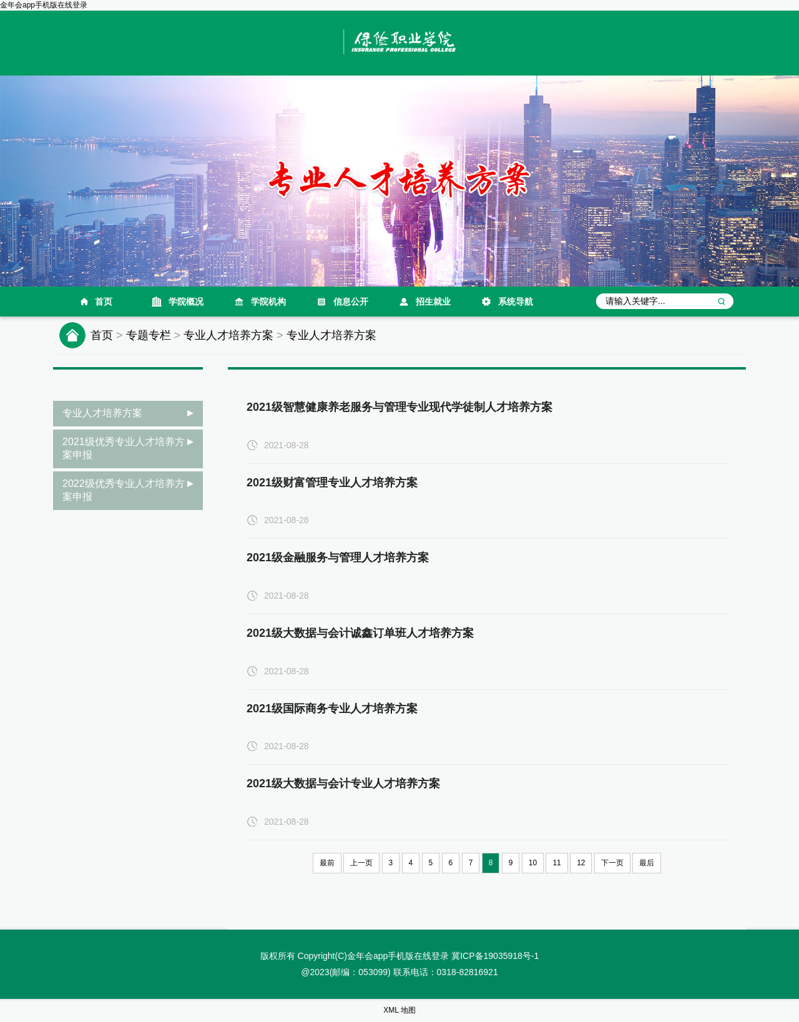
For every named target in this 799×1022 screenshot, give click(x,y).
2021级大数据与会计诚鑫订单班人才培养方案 (360, 633)
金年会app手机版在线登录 (43, 5)
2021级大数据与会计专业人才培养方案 (343, 783)
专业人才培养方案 (228, 335)
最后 (646, 862)
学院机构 (268, 302)
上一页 (361, 862)
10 (533, 862)
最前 (327, 862)
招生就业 (433, 302)
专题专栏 (148, 335)
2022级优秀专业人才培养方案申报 (123, 490)
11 (556, 862)
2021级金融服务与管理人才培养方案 (338, 557)
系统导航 (515, 302)
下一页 (612, 862)
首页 (103, 302)
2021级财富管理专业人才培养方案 (332, 482)
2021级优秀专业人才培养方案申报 (123, 448)
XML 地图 (399, 1010)
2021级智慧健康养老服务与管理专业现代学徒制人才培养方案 (399, 407)
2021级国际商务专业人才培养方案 (332, 708)
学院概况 (186, 302)
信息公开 (350, 302)
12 (581, 862)
